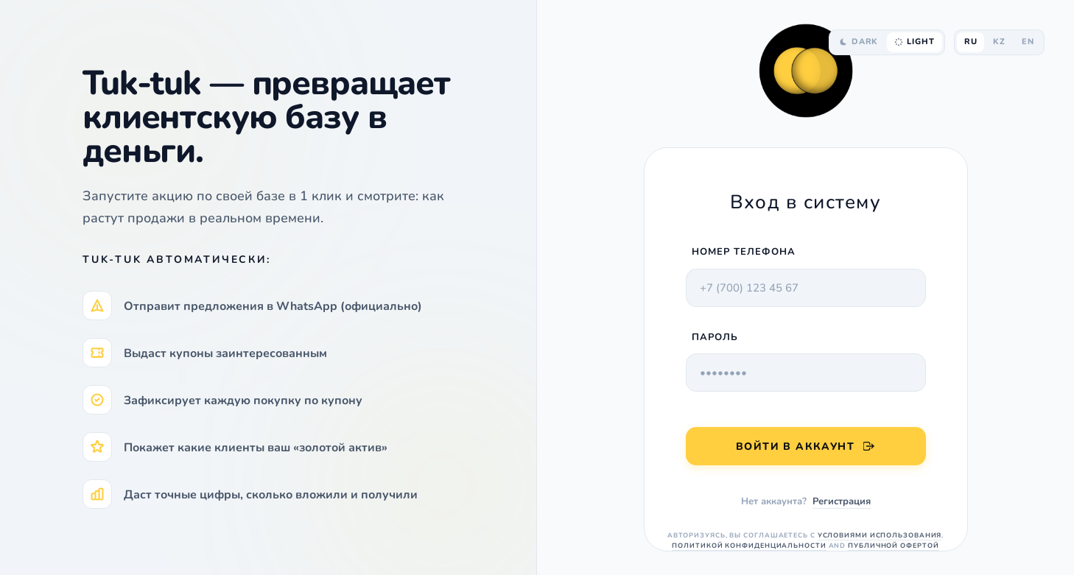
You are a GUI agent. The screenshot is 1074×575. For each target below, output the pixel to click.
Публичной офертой (893, 545)
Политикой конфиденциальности (749, 545)
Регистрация (841, 501)
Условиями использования (880, 535)
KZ (999, 41)
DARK (859, 41)
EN (1028, 41)
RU (971, 41)
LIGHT (914, 41)
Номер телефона (744, 251)
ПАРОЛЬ (715, 337)
